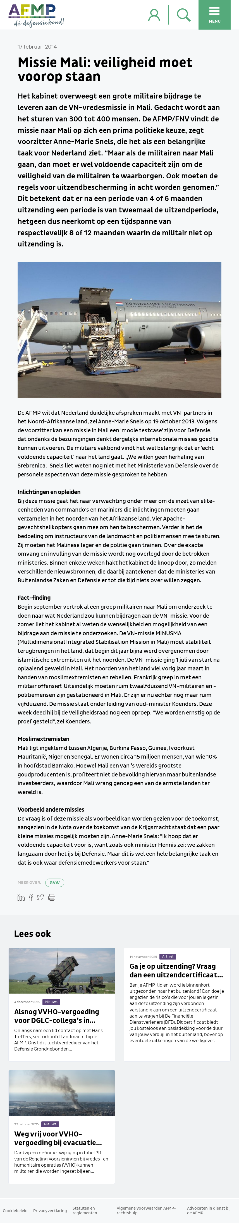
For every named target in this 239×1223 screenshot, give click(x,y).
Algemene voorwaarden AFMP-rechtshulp (146, 1211)
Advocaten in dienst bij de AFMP (209, 1211)
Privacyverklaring (50, 1211)
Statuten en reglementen (85, 1211)
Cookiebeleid (15, 1211)
